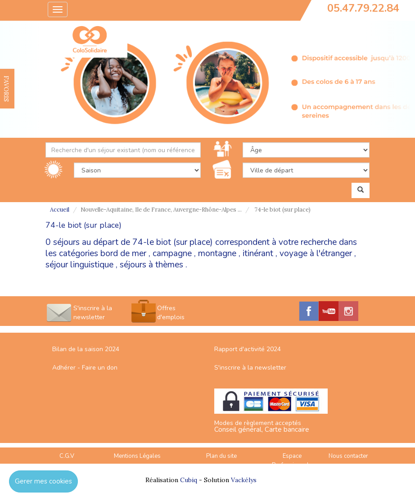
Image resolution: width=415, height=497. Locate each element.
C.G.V (66, 456)
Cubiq (188, 480)
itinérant (258, 253)
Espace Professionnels (292, 461)
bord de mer (123, 253)
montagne (217, 253)
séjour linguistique (79, 265)
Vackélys (244, 480)
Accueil (59, 209)
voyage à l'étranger (316, 253)
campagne (172, 253)
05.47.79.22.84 (363, 8)
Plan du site (221, 456)
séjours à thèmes (151, 265)
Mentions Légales (137, 456)
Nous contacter (348, 456)
